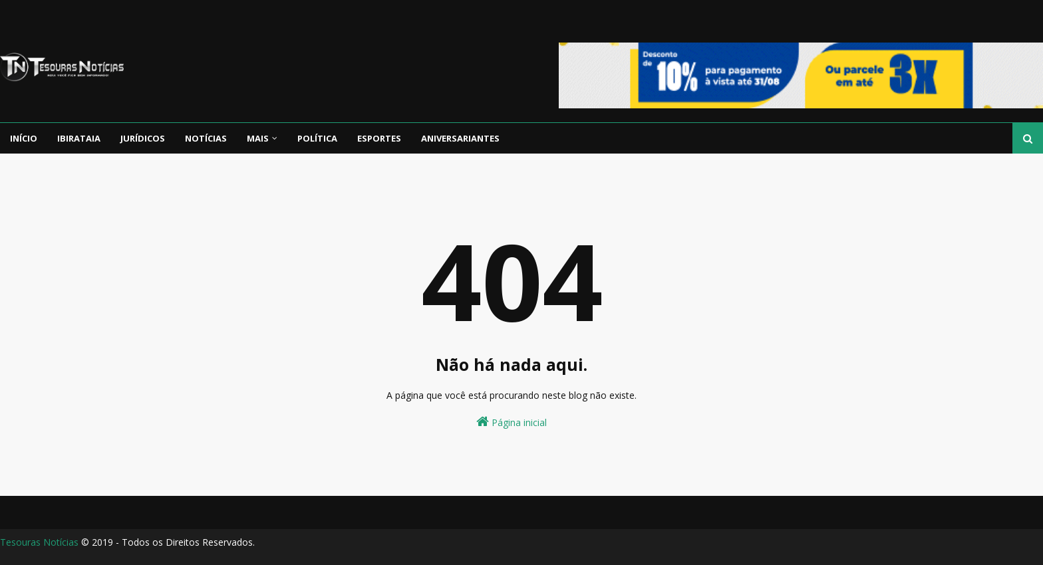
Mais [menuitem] (258, 138)
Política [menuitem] (317, 138)
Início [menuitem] (23, 138)
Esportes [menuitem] (379, 138)
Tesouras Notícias (39, 542)
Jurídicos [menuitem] (142, 138)
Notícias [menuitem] (206, 138)
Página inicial (511, 422)
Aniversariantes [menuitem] (460, 138)
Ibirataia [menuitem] (78, 138)
